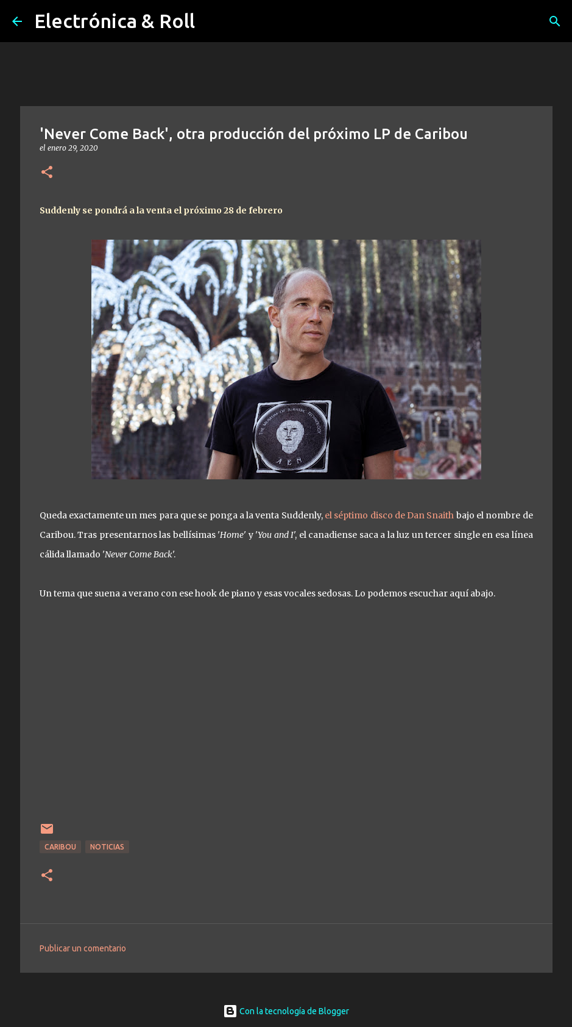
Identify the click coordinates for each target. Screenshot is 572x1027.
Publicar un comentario (83, 948)
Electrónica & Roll (114, 21)
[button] (47, 173)
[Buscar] (555, 21)
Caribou (60, 847)
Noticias (107, 847)
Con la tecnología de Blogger (286, 1011)
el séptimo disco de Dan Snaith (388, 515)
